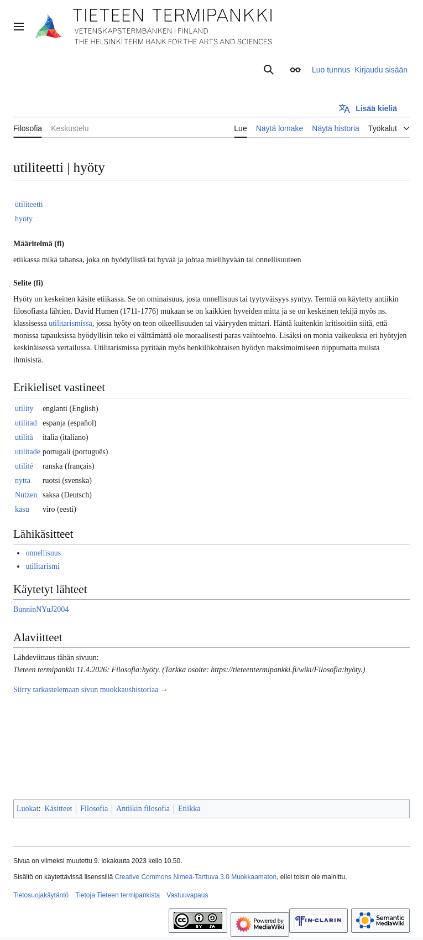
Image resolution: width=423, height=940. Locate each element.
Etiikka (189, 808)
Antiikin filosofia (143, 808)
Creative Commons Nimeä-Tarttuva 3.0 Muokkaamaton (195, 877)
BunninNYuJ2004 (41, 609)
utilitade (27, 452)
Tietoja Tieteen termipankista (117, 895)
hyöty (24, 219)
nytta (22, 480)
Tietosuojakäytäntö (41, 895)
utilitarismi (42, 566)
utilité (24, 466)
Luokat (28, 808)
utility (24, 408)
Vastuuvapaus (187, 895)
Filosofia (94, 808)
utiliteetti (29, 204)
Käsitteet (58, 808)
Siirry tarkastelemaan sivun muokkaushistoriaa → (90, 689)
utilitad (26, 423)
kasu (22, 509)
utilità (24, 437)
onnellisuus (43, 553)
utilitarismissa (70, 323)
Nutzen (26, 495)
